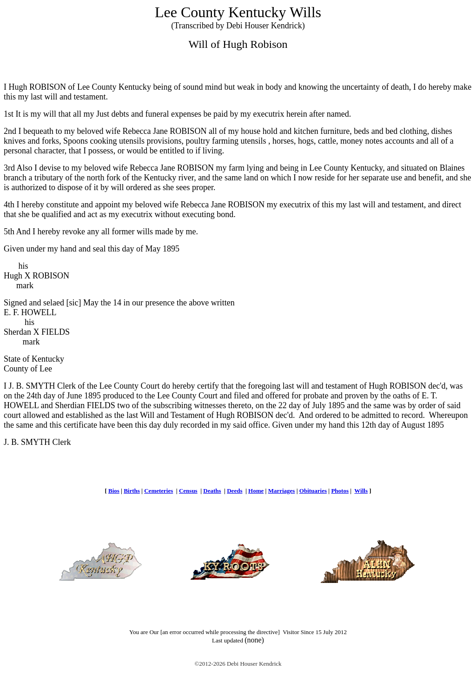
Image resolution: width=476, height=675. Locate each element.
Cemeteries (158, 490)
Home (256, 490)
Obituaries (313, 490)
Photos (340, 490)
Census (188, 490)
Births (132, 490)
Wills (361, 490)
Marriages (281, 490)
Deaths (212, 490)
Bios (113, 490)
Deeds (234, 490)
